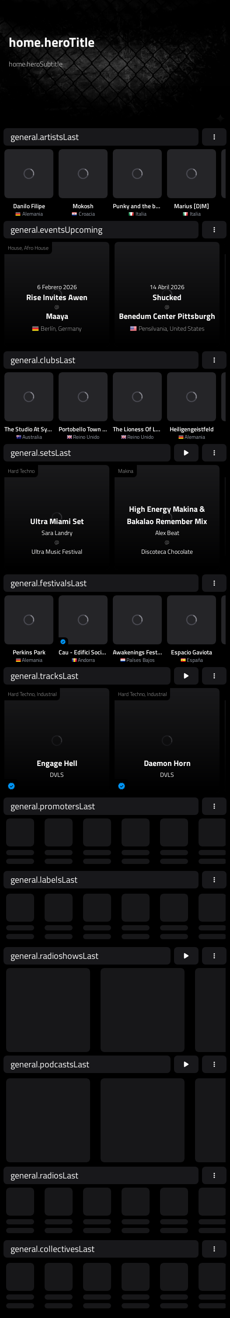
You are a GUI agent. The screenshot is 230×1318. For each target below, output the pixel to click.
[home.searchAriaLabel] (61, 102)
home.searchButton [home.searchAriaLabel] (151, 101)
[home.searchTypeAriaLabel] (96, 85)
